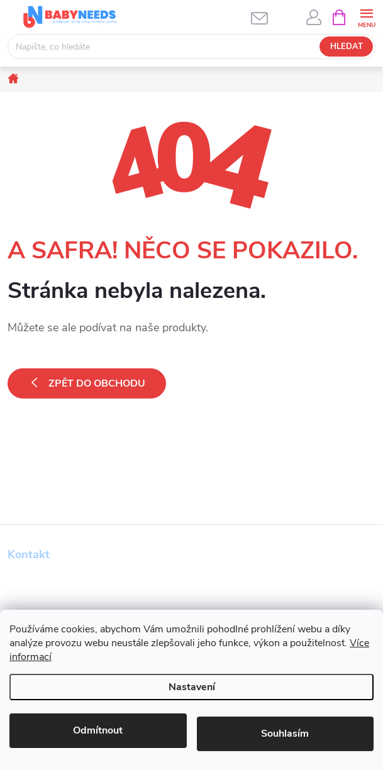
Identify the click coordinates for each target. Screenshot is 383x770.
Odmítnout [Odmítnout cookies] (98, 730)
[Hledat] (191, 46)
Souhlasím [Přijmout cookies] (285, 733)
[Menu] (366, 16)
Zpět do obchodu (96, 383)
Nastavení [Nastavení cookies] (192, 687)
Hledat (346, 46)
